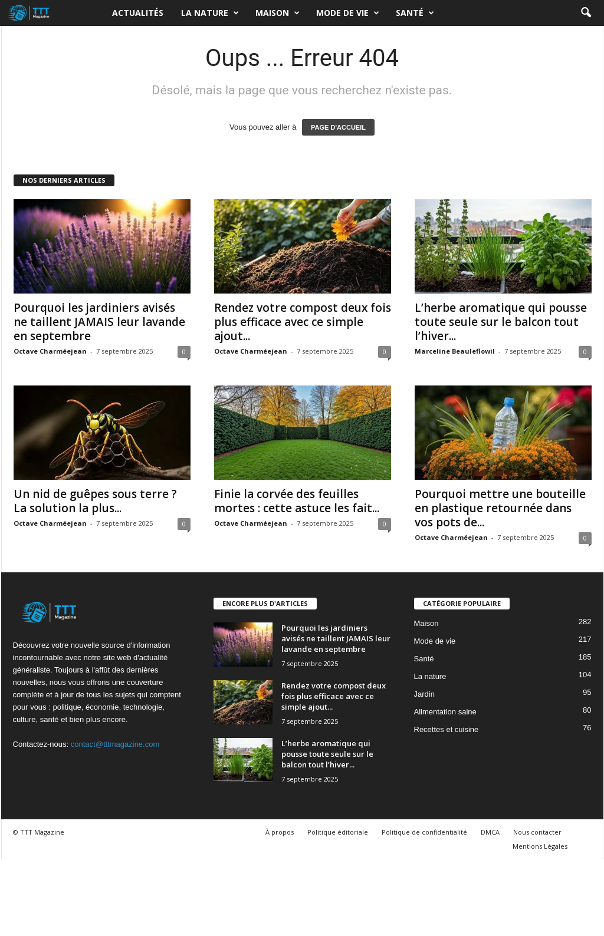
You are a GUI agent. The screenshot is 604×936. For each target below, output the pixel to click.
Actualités (137, 12)
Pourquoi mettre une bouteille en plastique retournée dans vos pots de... (500, 508)
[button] (586, 13)
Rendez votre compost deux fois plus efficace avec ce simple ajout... (302, 322)
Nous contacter (537, 832)
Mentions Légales (540, 846)
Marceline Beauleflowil (455, 351)
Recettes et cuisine (446, 729)
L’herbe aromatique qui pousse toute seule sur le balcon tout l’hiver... (501, 322)
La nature (210, 13)
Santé (415, 13)
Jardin (424, 694)
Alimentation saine (445, 711)
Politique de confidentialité (424, 832)
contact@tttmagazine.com (115, 744)
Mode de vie (347, 13)
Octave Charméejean (50, 351)
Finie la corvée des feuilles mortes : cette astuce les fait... (296, 501)
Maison (277, 13)
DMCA (490, 832)
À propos (279, 832)
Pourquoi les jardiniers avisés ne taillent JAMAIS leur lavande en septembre (99, 322)
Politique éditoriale (337, 832)
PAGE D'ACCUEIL (338, 127)
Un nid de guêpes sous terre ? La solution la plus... (95, 501)
